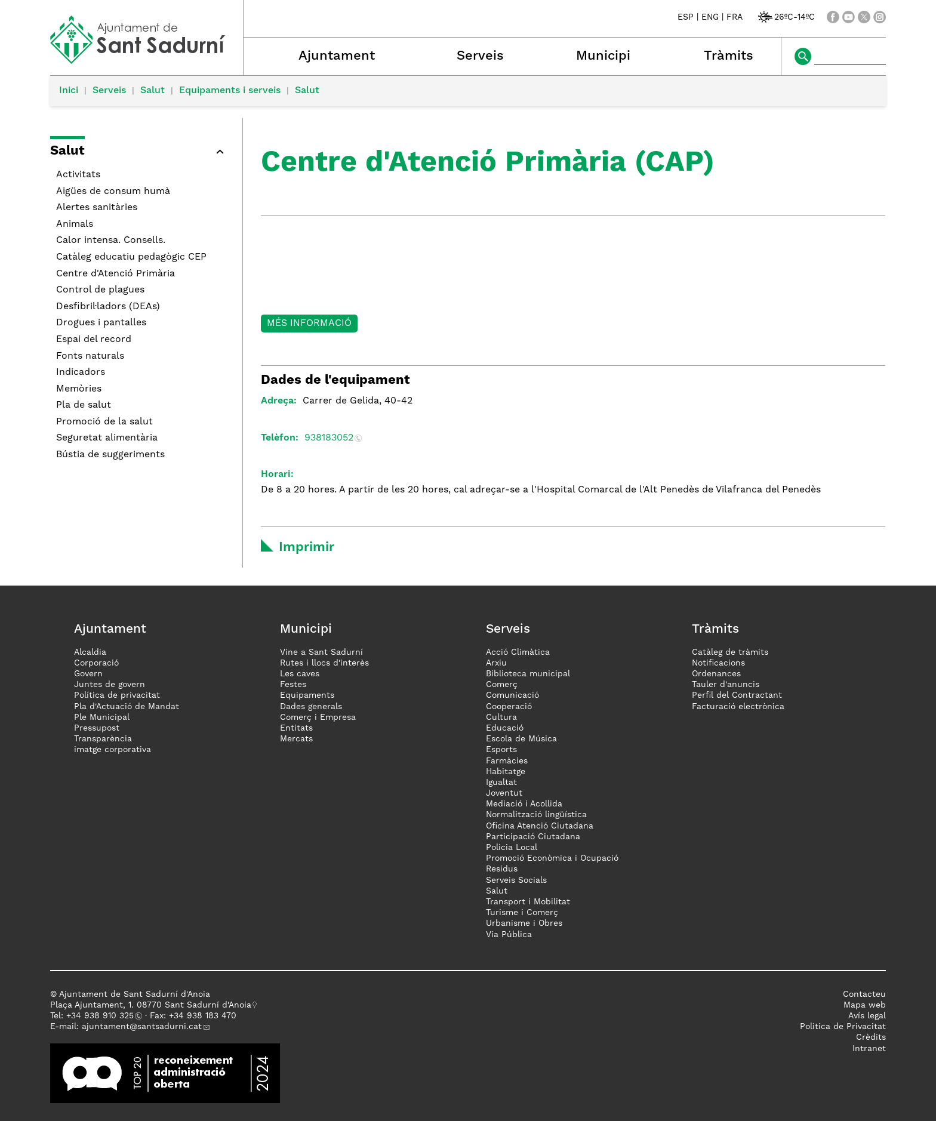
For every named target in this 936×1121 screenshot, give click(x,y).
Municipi (603, 56)
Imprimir (306, 547)
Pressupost (96, 728)
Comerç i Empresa (318, 717)
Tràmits (728, 56)
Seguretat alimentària (107, 438)
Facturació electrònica (738, 707)
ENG (710, 17)
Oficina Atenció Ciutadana (539, 826)
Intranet (869, 1049)
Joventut (504, 793)
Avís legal (867, 1016)
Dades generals (311, 707)
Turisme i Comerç (522, 912)
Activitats (78, 175)
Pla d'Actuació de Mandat (126, 707)
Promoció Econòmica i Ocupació (552, 858)
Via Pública (509, 935)
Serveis (480, 56)
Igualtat (501, 782)
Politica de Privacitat (843, 1027)
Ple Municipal (102, 717)
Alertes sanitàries (96, 208)
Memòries (78, 389)
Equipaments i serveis (230, 91)
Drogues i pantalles (101, 323)
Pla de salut (83, 405)
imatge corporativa (112, 750)
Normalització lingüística (536, 815)
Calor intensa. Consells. (110, 240)
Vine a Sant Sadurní (321, 652)
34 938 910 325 (102, 1016)
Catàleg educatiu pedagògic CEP (131, 257)
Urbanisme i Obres (524, 923)
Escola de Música (521, 739)
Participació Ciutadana (533, 837)
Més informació (309, 323)
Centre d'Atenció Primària (115, 274)
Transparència (103, 739)
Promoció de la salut (104, 422)
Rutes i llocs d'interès (324, 663)
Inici (68, 91)
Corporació (96, 663)
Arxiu (496, 663)
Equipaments (307, 695)
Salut (152, 91)
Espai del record (93, 339)
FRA (734, 17)
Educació (505, 728)
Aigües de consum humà (113, 191)
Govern (88, 674)
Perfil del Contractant (737, 695)
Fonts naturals (90, 356)
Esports (501, 750)
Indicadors (80, 372)
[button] (140, 153)
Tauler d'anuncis (725, 684)
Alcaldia (90, 652)
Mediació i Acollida (524, 804)
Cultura (501, 717)
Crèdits (871, 1037)
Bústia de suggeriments (110, 455)
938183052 (328, 438)
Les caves (299, 674)
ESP (686, 17)
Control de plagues (100, 290)
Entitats (296, 728)
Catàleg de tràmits (730, 652)
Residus (502, 869)
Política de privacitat (117, 695)
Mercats (296, 739)
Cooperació (509, 707)
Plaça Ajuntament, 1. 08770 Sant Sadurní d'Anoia (150, 1005)
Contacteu (864, 994)
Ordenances (716, 674)
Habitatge (505, 772)
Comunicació (512, 695)
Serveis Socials (516, 880)
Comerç (502, 684)
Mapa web (864, 1005)
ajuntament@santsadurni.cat (142, 1027)
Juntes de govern (109, 684)
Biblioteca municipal (528, 674)
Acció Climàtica (518, 652)
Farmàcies (507, 761)
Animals (74, 224)
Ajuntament (336, 56)
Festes (293, 684)
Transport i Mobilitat (528, 902)
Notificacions (718, 663)
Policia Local (511, 847)
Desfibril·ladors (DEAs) (108, 307)
